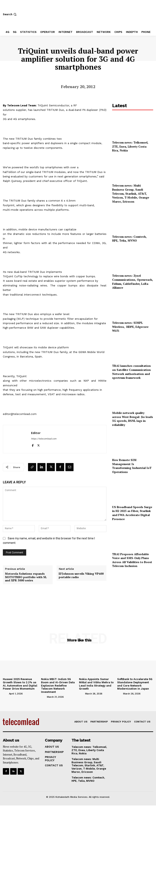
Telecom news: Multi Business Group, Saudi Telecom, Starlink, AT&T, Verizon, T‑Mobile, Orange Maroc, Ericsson (130, 193)
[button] (10, 14)
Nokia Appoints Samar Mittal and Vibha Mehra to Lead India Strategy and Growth (96, 684)
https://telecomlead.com (43, 438)
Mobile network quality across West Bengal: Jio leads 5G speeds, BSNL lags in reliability (132, 419)
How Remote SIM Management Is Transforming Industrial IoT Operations (132, 466)
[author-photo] (5, 693)
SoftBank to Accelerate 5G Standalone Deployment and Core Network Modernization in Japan (134, 684)
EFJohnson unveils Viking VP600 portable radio (81, 575)
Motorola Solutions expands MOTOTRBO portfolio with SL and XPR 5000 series (26, 577)
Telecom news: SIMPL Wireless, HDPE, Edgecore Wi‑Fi (130, 327)
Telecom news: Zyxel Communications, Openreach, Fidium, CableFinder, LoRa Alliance (132, 281)
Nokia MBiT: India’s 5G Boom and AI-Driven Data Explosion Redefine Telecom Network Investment (58, 685)
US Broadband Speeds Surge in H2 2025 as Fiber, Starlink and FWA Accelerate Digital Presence (132, 513)
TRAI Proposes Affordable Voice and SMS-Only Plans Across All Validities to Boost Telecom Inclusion (132, 560)
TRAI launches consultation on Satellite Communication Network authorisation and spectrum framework (131, 372)
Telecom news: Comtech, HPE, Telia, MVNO (129, 239)
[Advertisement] (132, 594)
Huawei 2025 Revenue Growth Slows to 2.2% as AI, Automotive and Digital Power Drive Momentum (20, 684)
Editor (36, 433)
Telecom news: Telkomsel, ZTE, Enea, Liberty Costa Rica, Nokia (130, 146)
